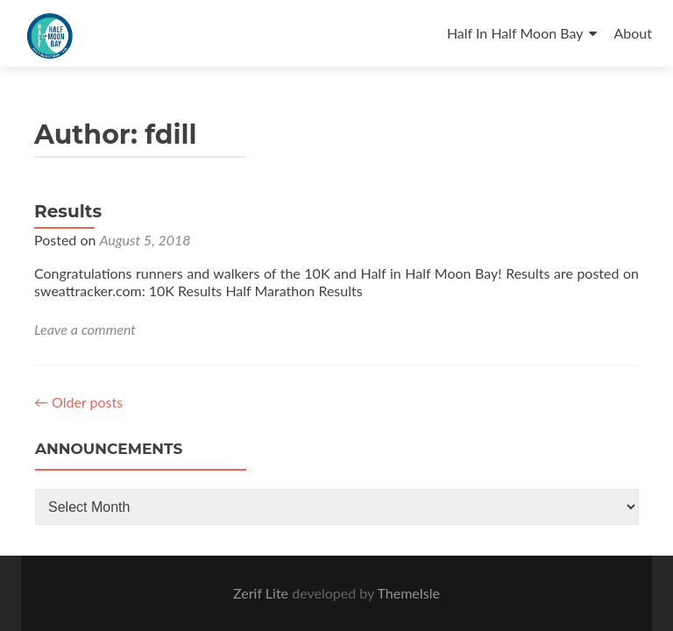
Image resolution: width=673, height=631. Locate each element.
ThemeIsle (408, 593)
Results (68, 211)
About (633, 33)
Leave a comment (85, 329)
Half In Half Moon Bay (515, 33)
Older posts (78, 401)
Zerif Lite (262, 593)
